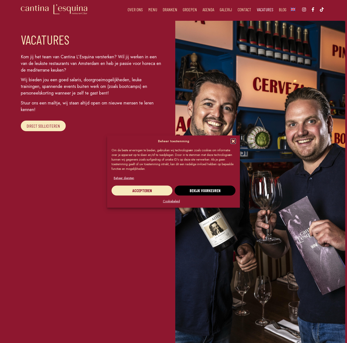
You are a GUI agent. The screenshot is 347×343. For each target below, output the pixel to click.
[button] (233, 141)
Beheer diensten (124, 178)
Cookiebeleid (171, 201)
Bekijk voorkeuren (205, 190)
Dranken (170, 9)
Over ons (135, 9)
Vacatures (265, 9)
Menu (152, 9)
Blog (282, 9)
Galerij (226, 9)
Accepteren (142, 190)
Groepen (190, 9)
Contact (244, 9)
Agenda (208, 9)
